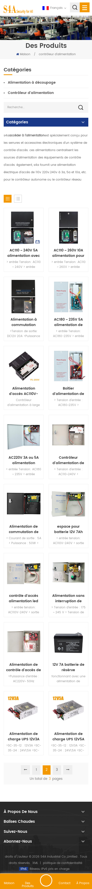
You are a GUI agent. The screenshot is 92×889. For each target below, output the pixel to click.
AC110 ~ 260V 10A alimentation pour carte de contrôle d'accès (68, 253)
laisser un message (46, 880)
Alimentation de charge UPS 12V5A (68, 736)
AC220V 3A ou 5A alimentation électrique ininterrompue (24, 460)
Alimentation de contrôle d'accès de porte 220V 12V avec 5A (23, 667)
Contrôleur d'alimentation (31, 93)
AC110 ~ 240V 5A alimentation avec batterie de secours (23, 253)
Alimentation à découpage (32, 82)
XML (35, 863)
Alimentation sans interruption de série (68, 598)
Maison (23, 54)
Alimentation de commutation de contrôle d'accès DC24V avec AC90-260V (23, 529)
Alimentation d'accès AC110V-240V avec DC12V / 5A (23, 391)
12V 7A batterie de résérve (68, 667)
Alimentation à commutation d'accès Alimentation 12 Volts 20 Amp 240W (23, 322)
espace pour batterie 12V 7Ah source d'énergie (68, 529)
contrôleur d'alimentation (57, 54)
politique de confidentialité (62, 863)
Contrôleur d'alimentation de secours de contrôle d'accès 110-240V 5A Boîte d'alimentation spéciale (68, 460)
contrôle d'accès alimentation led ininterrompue (23, 598)
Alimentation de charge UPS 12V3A (23, 736)
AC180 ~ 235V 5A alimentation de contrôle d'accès (68, 322)
